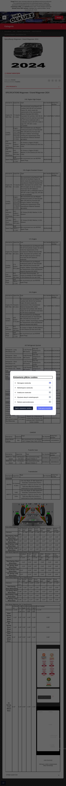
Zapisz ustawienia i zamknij (23, 408)
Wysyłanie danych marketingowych (27, 397)
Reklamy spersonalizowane (25, 402)
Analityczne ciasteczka (24, 392)
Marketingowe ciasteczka (25, 388)
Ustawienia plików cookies (26, 377)
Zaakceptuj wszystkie (44, 408)
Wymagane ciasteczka (24, 383)
